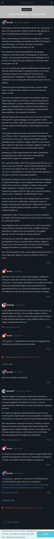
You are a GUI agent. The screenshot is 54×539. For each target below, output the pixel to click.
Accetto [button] (45, 534)
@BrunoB (6, 283)
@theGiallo (45, 28)
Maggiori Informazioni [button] (15, 537)
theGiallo (8, 341)
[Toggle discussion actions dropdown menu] (51, 3)
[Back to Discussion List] (2, 3)
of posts (27, 3)
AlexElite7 (9, 479)
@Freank (6, 172)
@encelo (34, 402)
